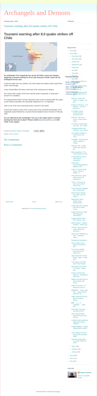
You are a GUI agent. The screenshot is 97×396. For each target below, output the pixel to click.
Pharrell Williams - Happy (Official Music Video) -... (79, 328)
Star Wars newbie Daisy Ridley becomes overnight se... (79, 87)
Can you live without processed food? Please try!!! (77, 251)
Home (34, 202)
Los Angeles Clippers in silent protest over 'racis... (79, 134)
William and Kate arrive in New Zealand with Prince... (79, 281)
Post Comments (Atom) (38, 208)
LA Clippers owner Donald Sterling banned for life (77, 112)
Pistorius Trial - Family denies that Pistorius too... (78, 147)
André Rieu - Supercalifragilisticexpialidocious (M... (79, 164)
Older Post (58, 202)
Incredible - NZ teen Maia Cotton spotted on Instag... (79, 141)
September (75, 64)
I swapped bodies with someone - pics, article (79, 129)
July (73, 70)
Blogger (57, 391)
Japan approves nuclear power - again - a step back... (79, 257)
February (75, 349)
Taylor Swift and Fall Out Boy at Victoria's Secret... (79, 298)
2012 (72, 358)
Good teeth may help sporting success (78, 310)
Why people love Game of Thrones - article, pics (79, 268)
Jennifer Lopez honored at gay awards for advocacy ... (79, 229)
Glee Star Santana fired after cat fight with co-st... (79, 94)
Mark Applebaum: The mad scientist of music (79, 153)
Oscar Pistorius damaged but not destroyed (79, 189)
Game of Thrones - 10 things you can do (78, 286)
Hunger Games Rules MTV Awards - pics (78, 219)
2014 (72, 53)
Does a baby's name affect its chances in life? (78, 244)
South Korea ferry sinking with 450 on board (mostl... (79, 207)
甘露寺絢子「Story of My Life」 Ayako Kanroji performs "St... (79, 292)
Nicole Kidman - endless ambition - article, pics (79, 224)
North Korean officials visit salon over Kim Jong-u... (78, 194)
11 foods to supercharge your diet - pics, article (79, 124)
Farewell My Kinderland (79, 240)
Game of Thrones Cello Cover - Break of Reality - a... (78, 171)
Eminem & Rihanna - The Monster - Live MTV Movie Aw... (79, 106)
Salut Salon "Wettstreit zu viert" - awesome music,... (79, 235)
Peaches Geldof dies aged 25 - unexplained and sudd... (79, 274)
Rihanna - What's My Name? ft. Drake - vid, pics (79, 100)
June (73, 73)
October (74, 62)
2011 (72, 361)
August (74, 67)
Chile (11, 134)
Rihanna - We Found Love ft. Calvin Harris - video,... (79, 119)
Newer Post (9, 202)
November (75, 59)
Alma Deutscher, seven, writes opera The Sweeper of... (79, 177)
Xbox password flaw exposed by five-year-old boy (79, 315)
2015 (72, 51)
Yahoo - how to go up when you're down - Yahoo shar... (78, 183)
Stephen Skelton (86, 372)
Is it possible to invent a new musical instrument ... (79, 158)
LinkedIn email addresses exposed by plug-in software (79, 321)
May (73, 76)
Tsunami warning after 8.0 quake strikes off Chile (78, 341)
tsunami (15, 134)
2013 (72, 355)
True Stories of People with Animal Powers (78, 263)
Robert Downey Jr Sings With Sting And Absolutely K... (79, 213)
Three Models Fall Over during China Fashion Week (79, 334)
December (75, 56)
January (74, 352)
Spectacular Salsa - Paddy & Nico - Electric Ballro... (77, 201)
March (74, 346)
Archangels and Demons (37, 12)
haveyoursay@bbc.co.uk (46, 120)
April (73, 79)
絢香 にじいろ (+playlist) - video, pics (78, 304)
